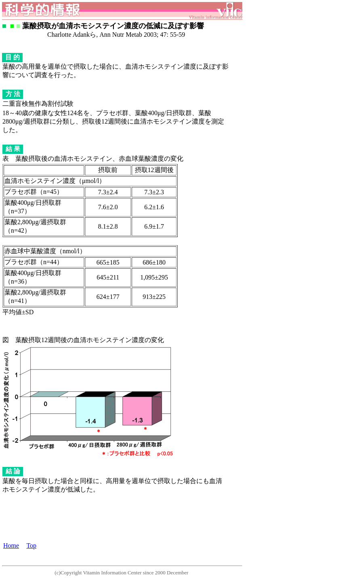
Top (31, 545)
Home (11, 545)
